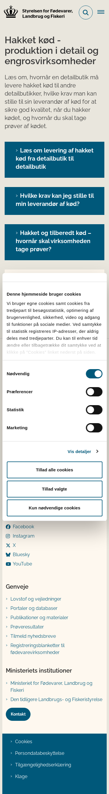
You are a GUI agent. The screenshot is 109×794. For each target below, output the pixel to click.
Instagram (24, 536)
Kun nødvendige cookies (55, 507)
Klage (21, 776)
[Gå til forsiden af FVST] (36, 13)
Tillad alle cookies (54, 469)
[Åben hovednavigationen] (103, 12)
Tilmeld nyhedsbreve (33, 636)
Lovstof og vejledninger (35, 599)
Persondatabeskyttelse (39, 753)
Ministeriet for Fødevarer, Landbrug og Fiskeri (51, 686)
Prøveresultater (27, 627)
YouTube (22, 564)
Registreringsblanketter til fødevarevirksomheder (37, 649)
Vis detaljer (79, 451)
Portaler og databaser (34, 608)
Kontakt (18, 714)
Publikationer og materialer (39, 617)
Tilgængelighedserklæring (43, 765)
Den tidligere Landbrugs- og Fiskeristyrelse (56, 699)
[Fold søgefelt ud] (86, 12)
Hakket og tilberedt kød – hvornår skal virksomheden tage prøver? (53, 241)
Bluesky (21, 554)
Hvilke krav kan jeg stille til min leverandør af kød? (55, 199)
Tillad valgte (54, 488)
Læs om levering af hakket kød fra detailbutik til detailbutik (55, 158)
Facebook (23, 526)
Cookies (23, 741)
